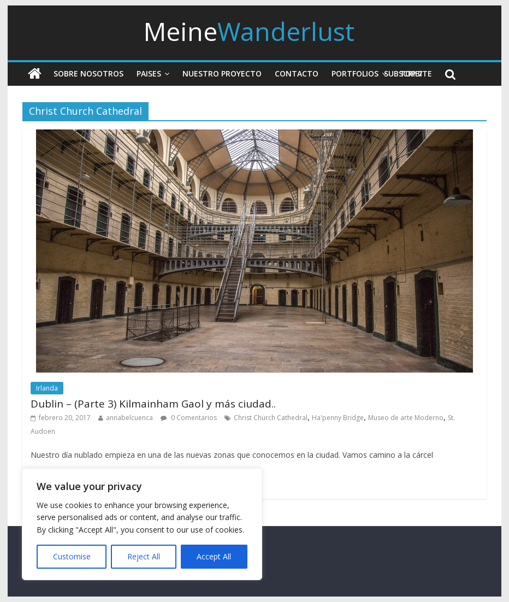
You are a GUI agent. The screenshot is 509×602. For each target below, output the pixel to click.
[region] (142, 524)
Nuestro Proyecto (222, 73)
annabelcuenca (129, 417)
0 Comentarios (189, 417)
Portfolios (355, 73)
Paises (149, 73)
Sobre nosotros (88, 73)
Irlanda (47, 388)
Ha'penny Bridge (338, 417)
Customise (72, 556)
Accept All (214, 556)
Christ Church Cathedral (270, 417)
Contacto (296, 73)
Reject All (143, 556)
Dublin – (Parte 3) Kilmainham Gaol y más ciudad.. (153, 404)
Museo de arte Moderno (405, 417)
